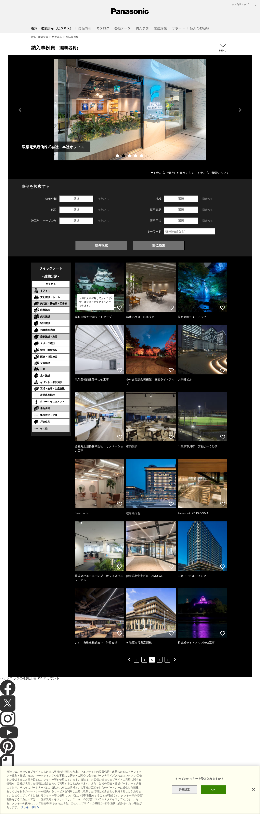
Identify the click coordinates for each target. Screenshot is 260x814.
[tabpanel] (130, 109)
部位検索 (158, 245)
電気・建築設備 (39, 37)
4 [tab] (136, 156)
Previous (20, 110)
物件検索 (101, 245)
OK (213, 789)
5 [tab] (142, 156)
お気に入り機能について (213, 173)
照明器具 (57, 37)
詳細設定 (184, 789)
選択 (76, 199)
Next (240, 110)
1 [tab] (118, 156)
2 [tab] (124, 156)
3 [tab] (130, 156)
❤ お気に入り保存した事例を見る (172, 173)
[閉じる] (253, 789)
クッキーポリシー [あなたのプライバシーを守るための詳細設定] (31, 807)
